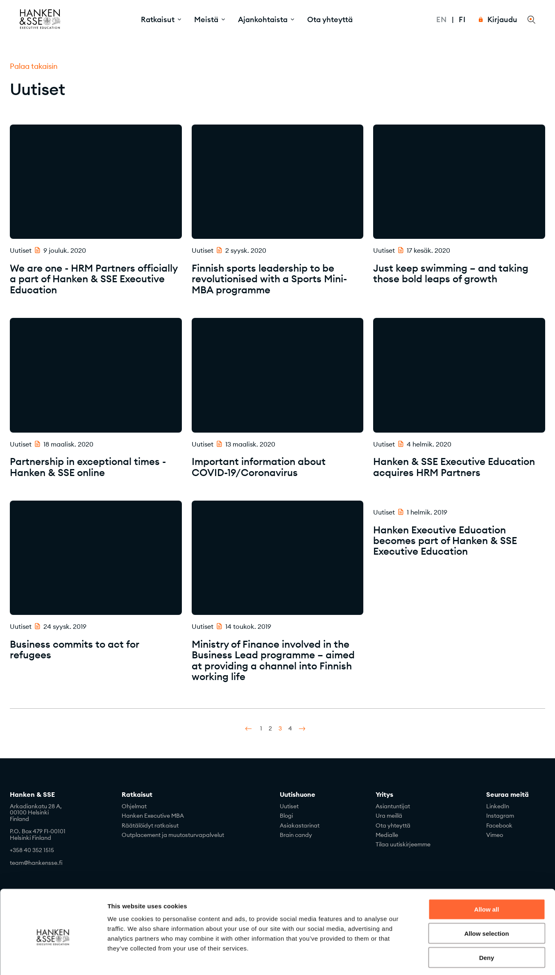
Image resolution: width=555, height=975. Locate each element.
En (441, 19)
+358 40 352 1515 (32, 850)
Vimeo (494, 835)
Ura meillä (389, 815)
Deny (486, 922)
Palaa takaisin (34, 66)
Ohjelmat (134, 806)
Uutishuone (297, 794)
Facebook (499, 825)
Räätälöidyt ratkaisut (150, 825)
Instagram (500, 815)
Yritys (384, 794)
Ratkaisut (137, 794)
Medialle (387, 835)
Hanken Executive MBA (153, 815)
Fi (462, 19)
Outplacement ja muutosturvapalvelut (173, 835)
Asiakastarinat (299, 825)
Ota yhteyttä (330, 19)
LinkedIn (497, 806)
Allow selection (486, 898)
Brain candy (296, 835)
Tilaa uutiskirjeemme (403, 844)
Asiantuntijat (393, 806)
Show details (430, 958)
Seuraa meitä (507, 794)
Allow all (486, 874)
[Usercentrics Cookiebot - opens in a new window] (53, 959)
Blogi (286, 815)
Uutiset (289, 806)
